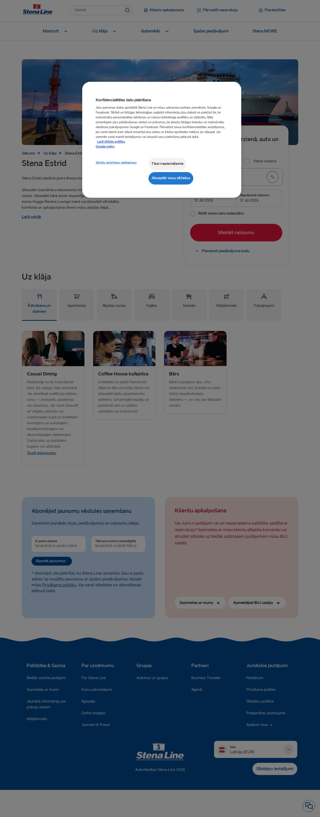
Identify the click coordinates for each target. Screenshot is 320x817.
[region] (161, 140)
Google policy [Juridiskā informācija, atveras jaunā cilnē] (105, 147)
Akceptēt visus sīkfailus (171, 178)
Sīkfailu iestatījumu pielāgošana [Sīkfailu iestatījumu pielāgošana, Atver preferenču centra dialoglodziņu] (116, 162)
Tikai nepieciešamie (167, 164)
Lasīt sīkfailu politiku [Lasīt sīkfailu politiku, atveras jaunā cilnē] (111, 142)
